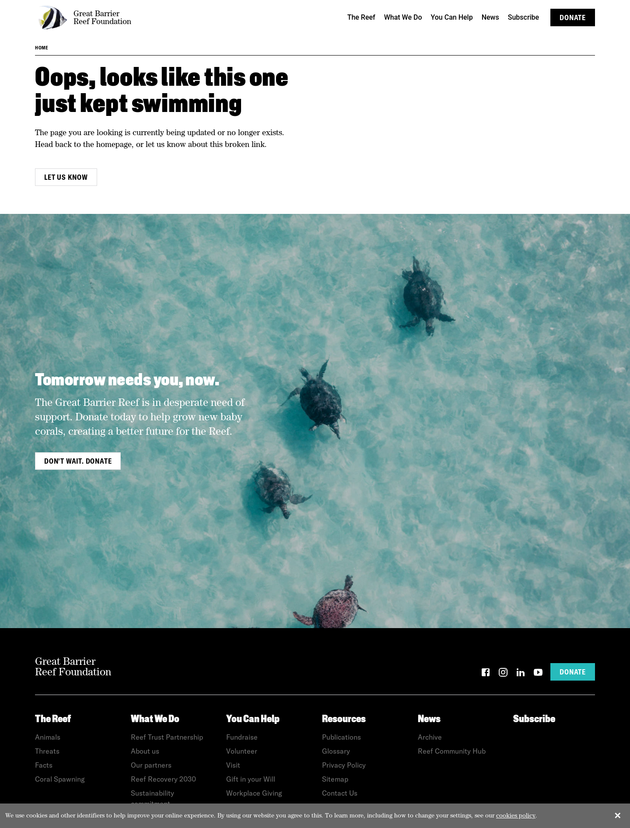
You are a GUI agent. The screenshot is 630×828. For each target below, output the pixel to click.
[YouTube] (538, 674)
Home (41, 48)
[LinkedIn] (520, 674)
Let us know (66, 177)
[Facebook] (485, 674)
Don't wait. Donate (78, 461)
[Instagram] (503, 674)
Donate (573, 17)
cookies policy (516, 815)
